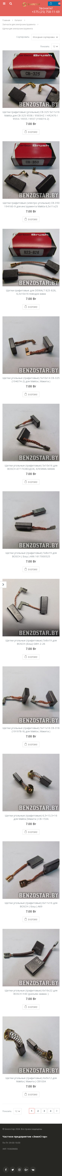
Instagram (19, 1169)
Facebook (6, 1169)
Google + (26, 1169)
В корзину (33, 132)
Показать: (45, 46)
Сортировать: (23, 37)
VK (33, 1169)
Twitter (13, 1169)
